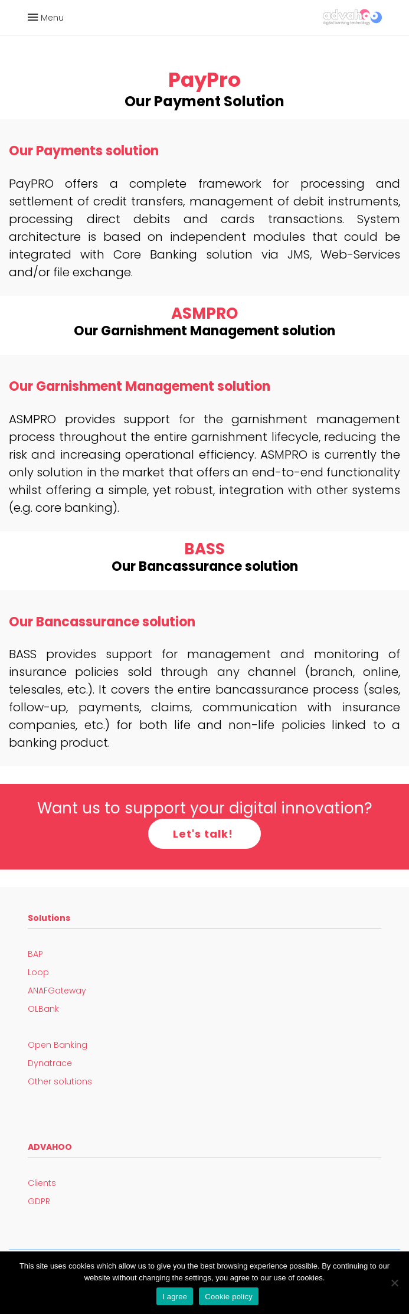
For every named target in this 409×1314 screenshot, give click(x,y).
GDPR (39, 1201)
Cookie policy (229, 1296)
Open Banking (57, 1045)
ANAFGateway (57, 990)
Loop (38, 972)
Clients (42, 1183)
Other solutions (60, 1081)
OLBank (43, 1009)
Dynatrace (50, 1063)
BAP (35, 954)
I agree (174, 1296)
